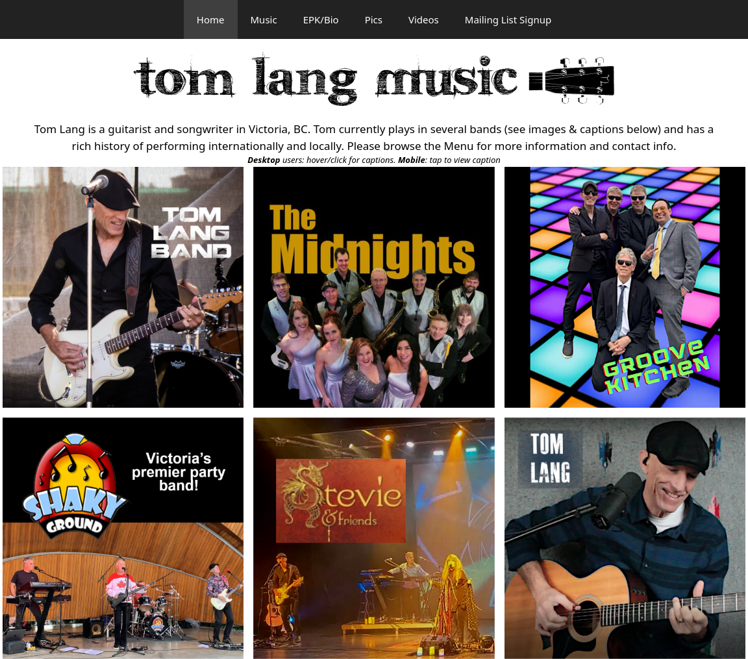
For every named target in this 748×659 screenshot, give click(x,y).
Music (264, 19)
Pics (373, 19)
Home (211, 19)
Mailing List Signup (508, 19)
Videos (423, 19)
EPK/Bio (321, 19)
